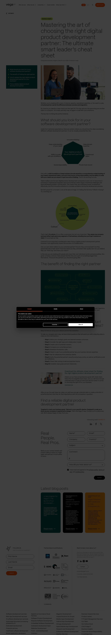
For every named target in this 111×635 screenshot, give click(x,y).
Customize (55, 324)
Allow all (80, 324)
